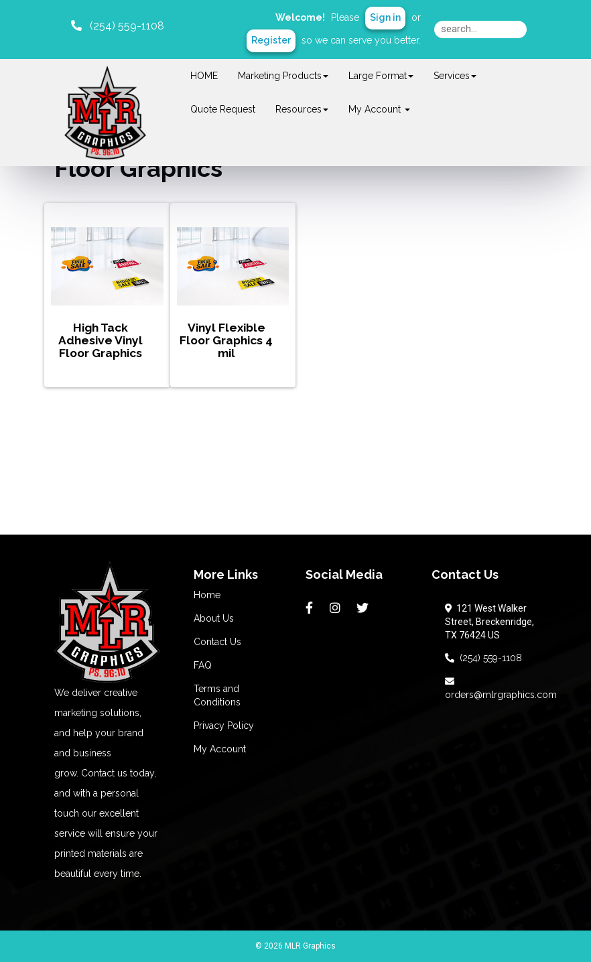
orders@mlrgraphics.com (501, 688)
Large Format (380, 75)
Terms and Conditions (217, 695)
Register (271, 40)
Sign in (385, 17)
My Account (220, 749)
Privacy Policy (224, 725)
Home (207, 595)
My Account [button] (379, 109)
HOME (204, 75)
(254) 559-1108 (483, 657)
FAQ (203, 665)
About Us (214, 618)
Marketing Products (283, 75)
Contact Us (217, 641)
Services (455, 75)
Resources (301, 109)
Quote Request (222, 109)
